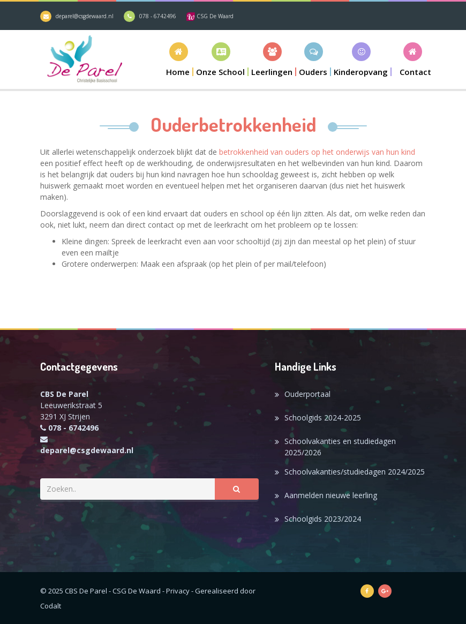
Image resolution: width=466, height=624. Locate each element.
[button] (221, 59)
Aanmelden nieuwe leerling (330, 495)
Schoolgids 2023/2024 (322, 519)
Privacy (178, 591)
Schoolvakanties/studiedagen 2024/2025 (354, 472)
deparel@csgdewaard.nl (85, 16)
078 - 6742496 (157, 16)
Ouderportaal (307, 394)
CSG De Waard (210, 16)
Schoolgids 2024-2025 (322, 417)
